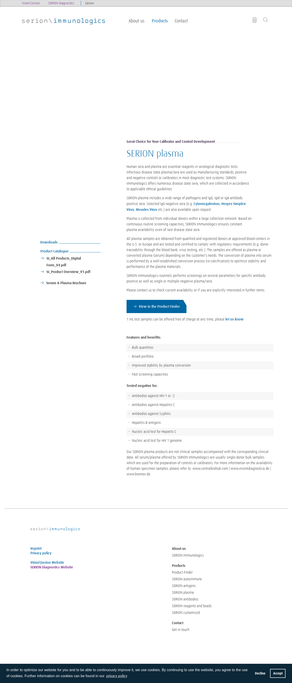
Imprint (36, 548)
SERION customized (186, 613)
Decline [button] (260, 673)
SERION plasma (183, 593)
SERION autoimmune (187, 579)
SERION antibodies (185, 599)
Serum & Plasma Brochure (66, 283)
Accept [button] (278, 673)
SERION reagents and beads (192, 606)
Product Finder (182, 572)
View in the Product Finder (159, 306)
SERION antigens (184, 586)
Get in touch (180, 630)
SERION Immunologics (188, 555)
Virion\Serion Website (47, 562)
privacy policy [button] (116, 676)
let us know (234, 319)
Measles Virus (146, 209)
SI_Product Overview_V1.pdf (68, 272)
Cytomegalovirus (207, 204)
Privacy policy (40, 553)
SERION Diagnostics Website (51, 567)
